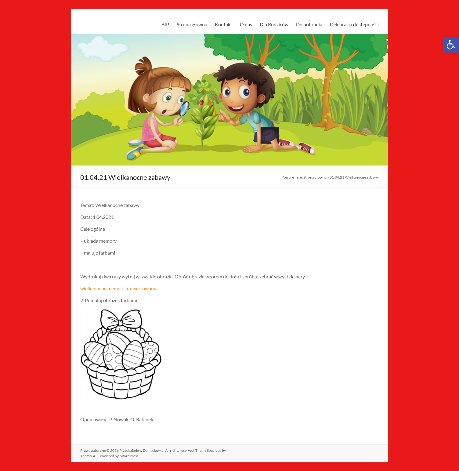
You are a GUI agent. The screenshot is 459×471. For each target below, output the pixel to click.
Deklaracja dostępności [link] (354, 24)
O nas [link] (246, 24)
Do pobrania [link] (309, 24)
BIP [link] (165, 24)
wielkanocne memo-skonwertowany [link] (118, 288)
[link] (451, 45)
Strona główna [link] (192, 24)
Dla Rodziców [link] (274, 24)
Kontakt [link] (223, 24)
